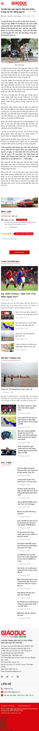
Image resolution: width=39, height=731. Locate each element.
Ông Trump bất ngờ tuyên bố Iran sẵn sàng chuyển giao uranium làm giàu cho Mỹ (27, 449)
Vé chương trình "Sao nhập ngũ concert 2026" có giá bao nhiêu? (27, 534)
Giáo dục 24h (5, 717)
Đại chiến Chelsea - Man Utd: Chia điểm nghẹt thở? (27, 408)
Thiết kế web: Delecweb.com (11, 713)
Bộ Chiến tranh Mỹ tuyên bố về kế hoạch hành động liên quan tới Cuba (27, 546)
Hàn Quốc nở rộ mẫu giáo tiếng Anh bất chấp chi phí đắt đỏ (27, 570)
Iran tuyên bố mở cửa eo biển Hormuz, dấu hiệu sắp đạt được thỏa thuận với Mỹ (25, 325)
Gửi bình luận (19, 252)
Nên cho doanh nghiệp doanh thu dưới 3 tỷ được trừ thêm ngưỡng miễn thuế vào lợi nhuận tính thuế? (27, 435)
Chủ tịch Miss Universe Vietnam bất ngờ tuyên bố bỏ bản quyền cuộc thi (27, 470)
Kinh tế (2, 726)
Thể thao (3, 728)
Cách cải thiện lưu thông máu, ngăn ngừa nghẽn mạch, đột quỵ (26, 346)
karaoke (30, 121)
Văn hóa (3, 724)
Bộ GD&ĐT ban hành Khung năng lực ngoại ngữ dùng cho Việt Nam (27, 604)
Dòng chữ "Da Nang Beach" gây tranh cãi (16, 389)
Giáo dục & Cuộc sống (18, 709)
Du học (2, 721)
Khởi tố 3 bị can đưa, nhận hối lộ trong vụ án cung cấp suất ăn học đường (26, 314)
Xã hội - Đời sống (6, 730)
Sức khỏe (3, 722)
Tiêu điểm (3, 719)
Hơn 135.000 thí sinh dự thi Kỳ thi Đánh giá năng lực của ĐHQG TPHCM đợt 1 (27, 523)
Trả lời (6, 227)
